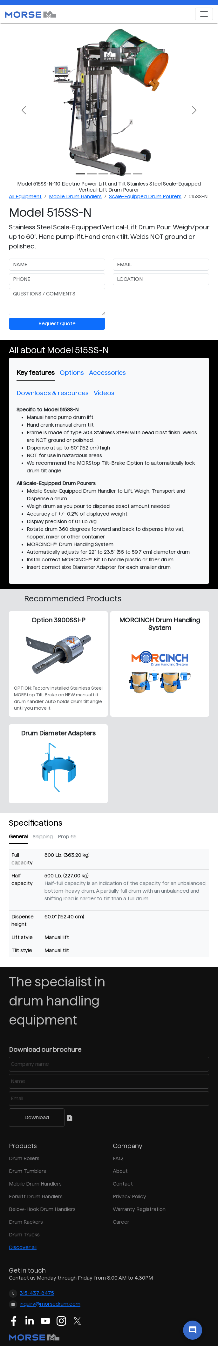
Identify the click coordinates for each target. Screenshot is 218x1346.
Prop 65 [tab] (67, 836)
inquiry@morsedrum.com (50, 1304)
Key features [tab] (36, 372)
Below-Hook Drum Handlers (42, 1209)
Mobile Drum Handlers (75, 196)
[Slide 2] (103, 174)
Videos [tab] (104, 392)
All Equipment (25, 196)
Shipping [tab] (43, 836)
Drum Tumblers (27, 1171)
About (120, 1171)
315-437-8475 (37, 1293)
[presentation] (161, 300)
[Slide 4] (126, 174)
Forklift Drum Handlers (36, 1196)
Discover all (23, 1247)
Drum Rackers (26, 1222)
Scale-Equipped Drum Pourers (145, 196)
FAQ (118, 1158)
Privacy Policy (129, 1196)
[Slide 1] (92, 174)
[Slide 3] (114, 174)
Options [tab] (72, 372)
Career (121, 1222)
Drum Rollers (24, 1158)
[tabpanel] (109, 488)
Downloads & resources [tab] (53, 392)
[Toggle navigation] (204, 14)
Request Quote (57, 323)
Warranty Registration (139, 1209)
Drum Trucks (24, 1234)
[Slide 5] (137, 174)
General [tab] (18, 836)
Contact (123, 1184)
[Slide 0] (80, 174)
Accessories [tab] (107, 372)
